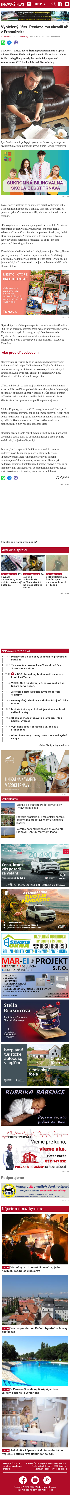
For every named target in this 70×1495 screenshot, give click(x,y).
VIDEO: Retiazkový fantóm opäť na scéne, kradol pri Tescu (56, 581)
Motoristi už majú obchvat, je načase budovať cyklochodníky (38, 711)
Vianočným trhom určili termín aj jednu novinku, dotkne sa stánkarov (31, 1269)
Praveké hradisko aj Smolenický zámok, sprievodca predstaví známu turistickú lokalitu (40, 820)
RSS (55, 1466)
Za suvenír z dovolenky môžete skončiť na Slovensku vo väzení (33, 581)
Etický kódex (37, 1466)
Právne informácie (34, 1463)
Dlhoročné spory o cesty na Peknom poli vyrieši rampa (39, 737)
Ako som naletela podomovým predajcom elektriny (35, 693)
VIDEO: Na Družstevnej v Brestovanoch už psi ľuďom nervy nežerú (38, 684)
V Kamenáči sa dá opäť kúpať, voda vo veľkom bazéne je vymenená (30, 1391)
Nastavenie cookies (43, 1469)
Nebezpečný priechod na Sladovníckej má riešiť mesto (39, 702)
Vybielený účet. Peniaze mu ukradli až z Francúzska (34, 728)
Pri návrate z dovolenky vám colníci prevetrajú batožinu (11, 579)
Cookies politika (60, 1469)
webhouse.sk (47, 1490)
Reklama (48, 1466)
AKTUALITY (7, 36)
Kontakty (62, 1466)
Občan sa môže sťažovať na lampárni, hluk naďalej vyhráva (36, 719)
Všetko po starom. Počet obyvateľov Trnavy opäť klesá (39, 806)
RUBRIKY (36, 4)
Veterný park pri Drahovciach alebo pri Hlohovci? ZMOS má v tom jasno (39, 830)
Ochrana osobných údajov (54, 1463)
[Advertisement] (32, 513)
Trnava (5, 1267)
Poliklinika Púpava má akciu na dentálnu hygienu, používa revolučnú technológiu (32, 1452)
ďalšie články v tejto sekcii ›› (54, 745)
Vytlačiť (62, 477)
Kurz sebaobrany (21, 36)
